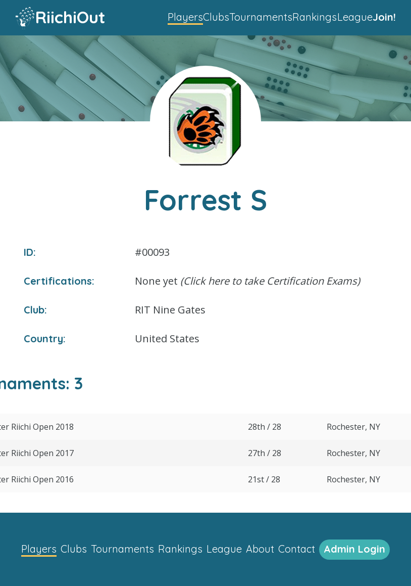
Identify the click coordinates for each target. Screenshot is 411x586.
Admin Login (354, 549)
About (260, 549)
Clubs (216, 17)
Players (185, 17)
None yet (247, 281)
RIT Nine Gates (170, 310)
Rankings (314, 17)
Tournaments (260, 17)
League (355, 17)
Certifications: (59, 281)
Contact (296, 549)
